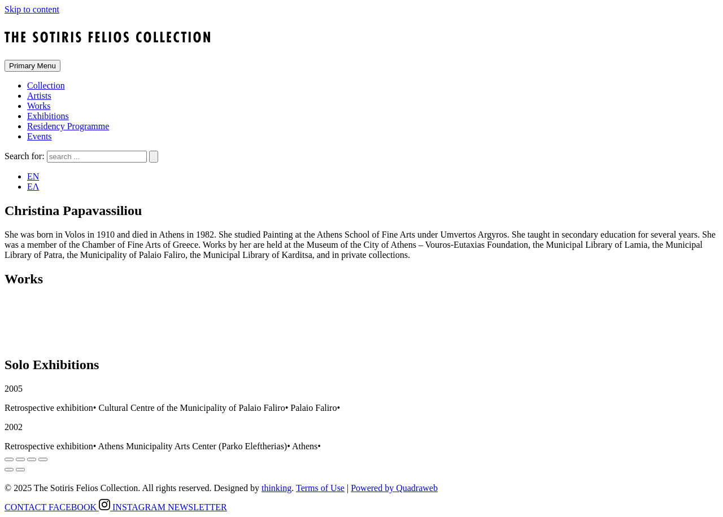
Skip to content (32, 9)
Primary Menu (32, 66)
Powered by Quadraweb (394, 488)
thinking (276, 488)
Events (39, 136)
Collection (46, 85)
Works (38, 106)
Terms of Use (320, 488)
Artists (39, 95)
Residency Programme (68, 126)
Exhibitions (48, 116)
